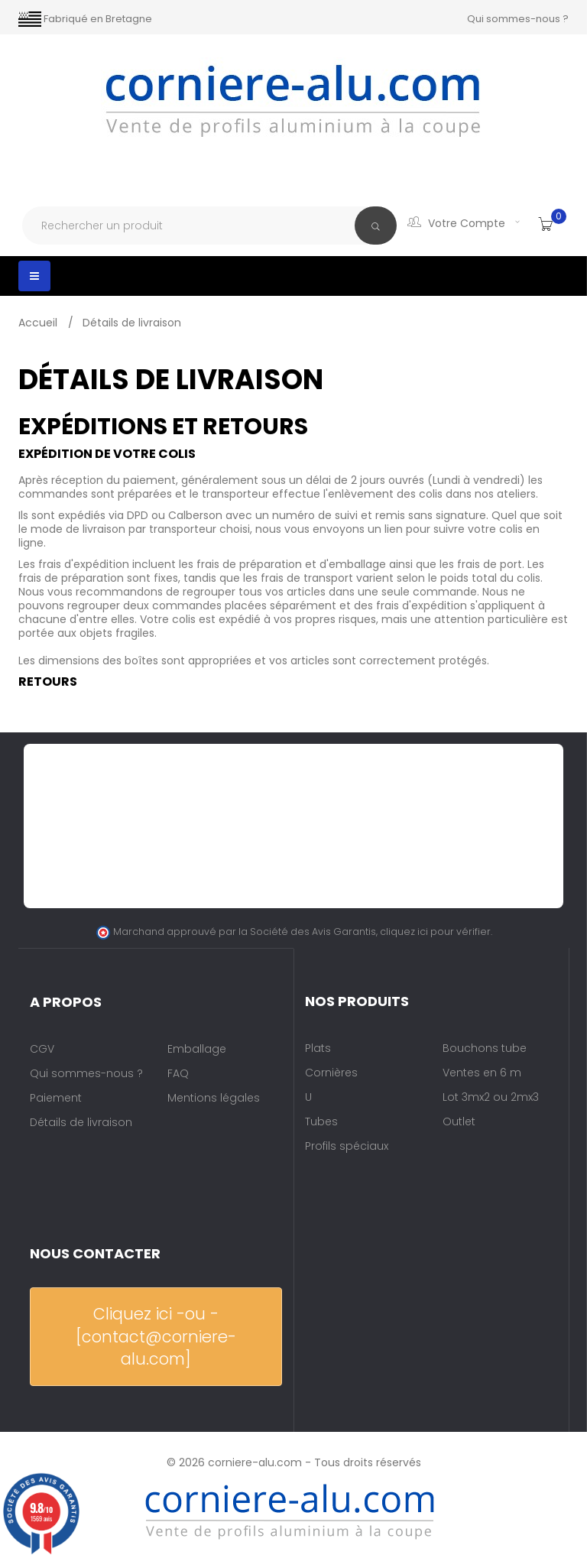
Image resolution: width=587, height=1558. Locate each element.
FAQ (178, 1073)
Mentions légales (213, 1097)
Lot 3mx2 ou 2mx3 (491, 1097)
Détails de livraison (81, 1122)
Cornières (331, 1072)
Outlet (459, 1121)
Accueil (39, 322)
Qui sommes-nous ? (518, 18)
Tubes (321, 1121)
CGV (42, 1049)
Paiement (56, 1097)
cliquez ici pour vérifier (435, 931)
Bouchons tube (485, 1048)
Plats (318, 1048)
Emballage (196, 1049)
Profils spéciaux (346, 1146)
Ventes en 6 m (482, 1072)
